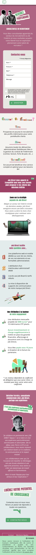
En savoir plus (28, 552)
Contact (11, 535)
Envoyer (18, 103)
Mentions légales (22, 535)
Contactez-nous (18, 520)
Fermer (31, 538)
